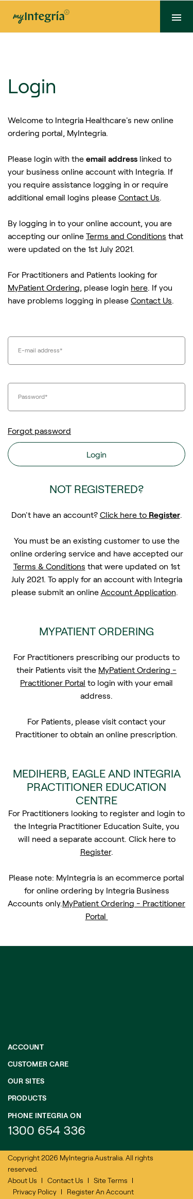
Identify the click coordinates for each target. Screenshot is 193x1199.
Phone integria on (44, 1115)
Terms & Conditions (49, 566)
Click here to (140, 514)
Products (27, 1097)
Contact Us (139, 197)
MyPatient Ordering (44, 287)
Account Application (138, 592)
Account (26, 1046)
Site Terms (111, 1180)
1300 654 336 (46, 1129)
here (139, 287)
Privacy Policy (35, 1191)
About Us (22, 1180)
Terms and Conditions (126, 236)
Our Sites (26, 1080)
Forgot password (39, 430)
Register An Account (100, 1191)
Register (95, 851)
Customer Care (38, 1063)
